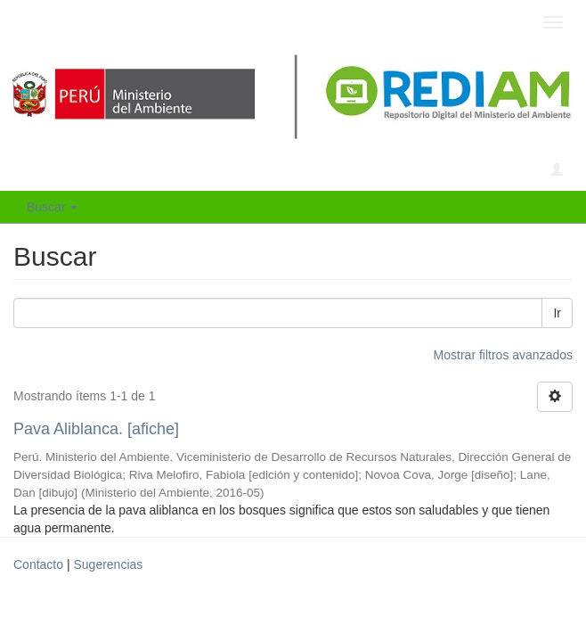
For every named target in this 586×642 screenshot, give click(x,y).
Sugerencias (107, 564)
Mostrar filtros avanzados (503, 355)
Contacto (38, 564)
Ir (557, 313)
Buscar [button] (52, 207)
